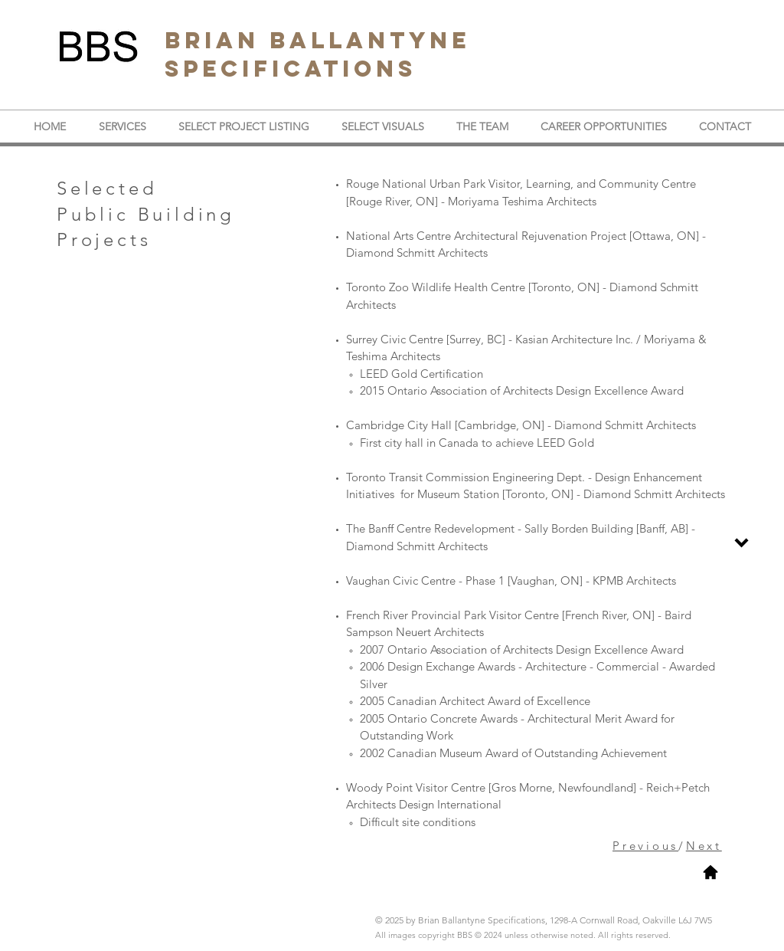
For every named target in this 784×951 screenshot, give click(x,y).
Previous (645, 845)
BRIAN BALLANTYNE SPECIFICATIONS (317, 54)
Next (704, 845)
